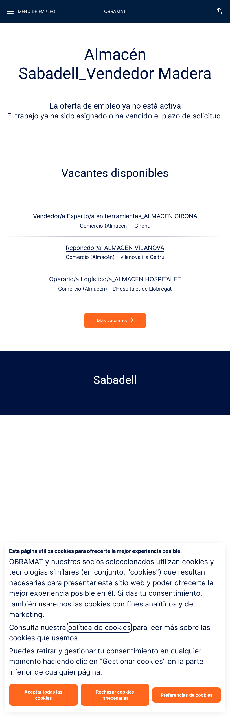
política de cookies (99, 627)
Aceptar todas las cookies (43, 695)
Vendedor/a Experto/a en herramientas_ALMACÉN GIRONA (115, 216)
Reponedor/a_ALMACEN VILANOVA (115, 247)
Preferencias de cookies (187, 695)
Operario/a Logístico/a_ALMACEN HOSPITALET (115, 279)
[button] (219, 11)
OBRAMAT (115, 11)
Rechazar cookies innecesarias (115, 695)
